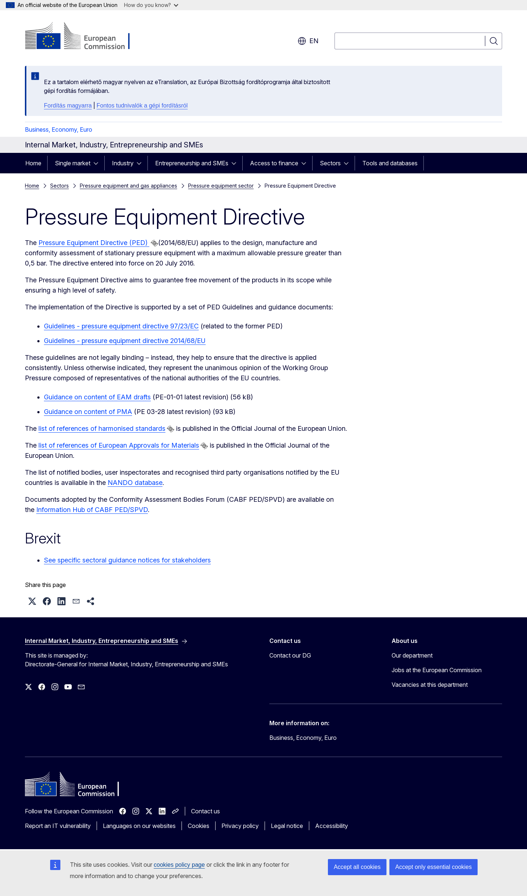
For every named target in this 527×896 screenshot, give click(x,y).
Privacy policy (240, 825)
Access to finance (274, 163)
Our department (412, 655)
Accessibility (331, 825)
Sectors (330, 163)
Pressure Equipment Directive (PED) (93, 242)
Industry (123, 163)
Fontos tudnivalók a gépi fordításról (142, 105)
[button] (32, 601)
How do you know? (151, 5)
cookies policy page (179, 865)
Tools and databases (390, 163)
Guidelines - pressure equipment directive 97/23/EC (121, 326)
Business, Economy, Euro (58, 129)
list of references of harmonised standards (101, 428)
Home (33, 163)
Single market (72, 163)
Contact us (205, 811)
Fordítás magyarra (68, 105)
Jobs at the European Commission (437, 670)
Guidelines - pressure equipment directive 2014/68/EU (125, 341)
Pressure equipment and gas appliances (128, 185)
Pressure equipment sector (221, 185)
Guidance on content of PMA (88, 411)
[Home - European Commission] (84, 36)
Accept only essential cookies (433, 867)
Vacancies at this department (430, 684)
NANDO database (135, 482)
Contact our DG (290, 655)
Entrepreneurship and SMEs (191, 163)
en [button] (308, 41)
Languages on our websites (139, 825)
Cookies (198, 825)
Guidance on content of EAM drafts (97, 397)
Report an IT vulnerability (58, 825)
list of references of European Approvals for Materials (118, 445)
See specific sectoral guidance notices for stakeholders (127, 560)
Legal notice (287, 825)
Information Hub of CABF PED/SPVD (92, 509)
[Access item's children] (98, 163)
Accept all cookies (357, 867)
